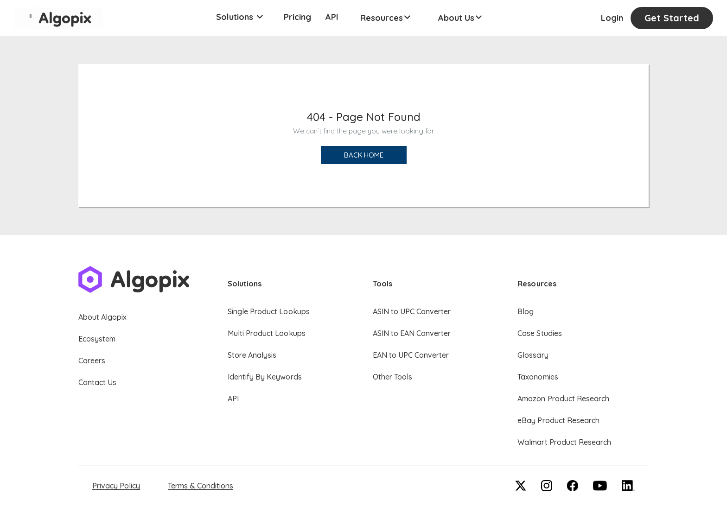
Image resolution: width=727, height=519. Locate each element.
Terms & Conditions (200, 485)
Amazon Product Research (563, 398)
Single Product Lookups (269, 311)
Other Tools (392, 376)
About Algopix (102, 317)
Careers (91, 360)
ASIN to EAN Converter (412, 333)
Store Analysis (252, 355)
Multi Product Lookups (267, 333)
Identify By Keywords (265, 376)
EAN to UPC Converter (411, 355)
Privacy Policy (116, 485)
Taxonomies (537, 376)
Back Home (363, 155)
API (331, 17)
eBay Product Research (558, 420)
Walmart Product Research (564, 442)
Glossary (532, 355)
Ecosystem (96, 338)
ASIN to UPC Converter (412, 311)
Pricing (297, 17)
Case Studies (539, 333)
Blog (525, 311)
